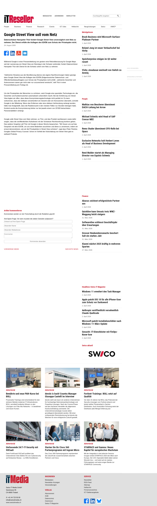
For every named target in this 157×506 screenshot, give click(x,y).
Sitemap (87, 485)
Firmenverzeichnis (90, 490)
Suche (94, 20)
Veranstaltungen (51, 485)
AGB (46, 496)
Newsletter (88, 480)
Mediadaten (49, 480)
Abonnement (49, 493)
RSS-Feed (88, 482)
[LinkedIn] (12, 55)
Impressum (49, 501)
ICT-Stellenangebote (91, 492)
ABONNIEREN (59, 16)
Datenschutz (49, 498)
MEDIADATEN (47, 16)
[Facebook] (6, 55)
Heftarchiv (87, 487)
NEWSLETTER (70, 16)
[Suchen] (118, 16)
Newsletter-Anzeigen (52, 482)
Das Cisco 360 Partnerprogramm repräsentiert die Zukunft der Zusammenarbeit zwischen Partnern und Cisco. (62, 450)
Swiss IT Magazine (51, 503)
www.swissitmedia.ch (13, 502)
